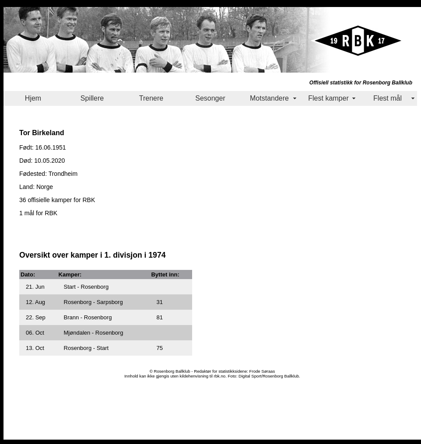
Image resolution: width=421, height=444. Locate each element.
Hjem (33, 98)
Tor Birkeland (41, 132)
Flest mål (387, 98)
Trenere (151, 98)
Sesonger (210, 98)
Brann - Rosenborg (88, 317)
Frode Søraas (262, 371)
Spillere (92, 98)
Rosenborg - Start (86, 348)
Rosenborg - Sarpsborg (93, 302)
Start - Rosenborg (86, 286)
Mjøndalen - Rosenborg (93, 332)
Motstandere (269, 98)
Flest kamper (328, 98)
